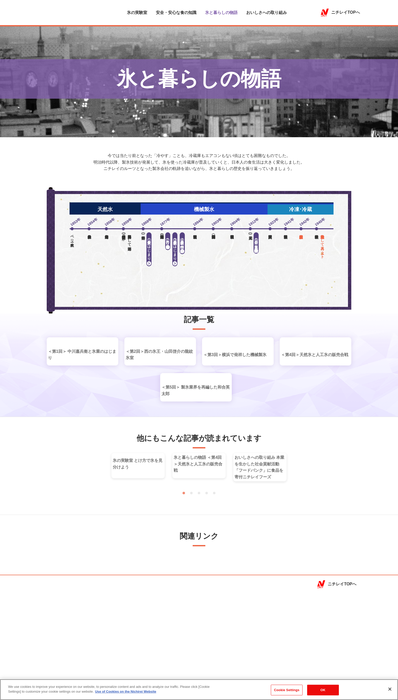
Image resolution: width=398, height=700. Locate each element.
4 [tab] (206, 577)
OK (322, 692)
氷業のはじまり (149, 247)
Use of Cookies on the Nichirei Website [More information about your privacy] (125, 694)
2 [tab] (191, 577)
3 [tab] (199, 577)
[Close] (389, 691)
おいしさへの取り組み (266, 13)
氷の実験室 (137, 13)
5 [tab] (214, 577)
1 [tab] (184, 577)
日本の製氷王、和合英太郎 (256, 240)
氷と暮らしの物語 (221, 13)
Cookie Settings (287, 692)
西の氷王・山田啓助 (168, 238)
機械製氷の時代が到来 (182, 241)
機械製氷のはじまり (175, 247)
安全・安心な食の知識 (176, 13)
